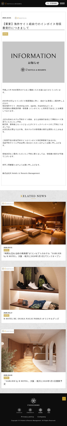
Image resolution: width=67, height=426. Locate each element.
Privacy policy (27, 417)
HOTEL (5, 34)
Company (42, 417)
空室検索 (52, 3)
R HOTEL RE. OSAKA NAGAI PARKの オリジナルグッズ (31, 319)
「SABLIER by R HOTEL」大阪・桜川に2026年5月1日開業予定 (33, 382)
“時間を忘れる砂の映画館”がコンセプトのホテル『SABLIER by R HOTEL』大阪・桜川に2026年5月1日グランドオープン (32, 254)
